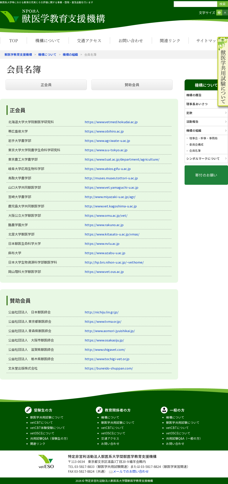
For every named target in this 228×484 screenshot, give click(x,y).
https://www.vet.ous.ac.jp (104, 271)
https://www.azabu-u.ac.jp (105, 252)
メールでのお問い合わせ (131, 471)
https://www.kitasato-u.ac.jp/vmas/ (112, 234)
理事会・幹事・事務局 (203, 138)
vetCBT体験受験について (47, 427)
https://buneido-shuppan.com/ (109, 368)
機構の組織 (70, 54)
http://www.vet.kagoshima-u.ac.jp (111, 206)
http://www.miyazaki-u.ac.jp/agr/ (110, 196)
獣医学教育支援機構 (18, 54)
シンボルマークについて (203, 158)
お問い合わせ (130, 40)
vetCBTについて (41, 422)
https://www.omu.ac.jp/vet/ (106, 215)
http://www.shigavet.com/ (105, 349)
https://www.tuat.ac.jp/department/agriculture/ (122, 159)
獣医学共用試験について (47, 417)
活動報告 (192, 121)
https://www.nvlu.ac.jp (102, 243)
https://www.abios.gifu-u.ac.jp (108, 168)
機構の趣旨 (194, 95)
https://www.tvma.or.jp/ (103, 321)
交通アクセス (89, 40)
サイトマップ (208, 40)
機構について (47, 40)
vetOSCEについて (42, 433)
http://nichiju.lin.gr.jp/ (102, 312)
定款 (189, 113)
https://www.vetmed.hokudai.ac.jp (111, 121)
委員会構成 (196, 144)
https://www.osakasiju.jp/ (104, 340)
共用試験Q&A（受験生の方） (50, 438)
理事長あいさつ (197, 104)
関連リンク (170, 40)
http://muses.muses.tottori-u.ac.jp (111, 178)
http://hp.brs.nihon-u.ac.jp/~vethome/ (114, 262)
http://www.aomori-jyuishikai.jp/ (110, 330)
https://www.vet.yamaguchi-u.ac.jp (111, 187)
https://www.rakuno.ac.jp (104, 224)
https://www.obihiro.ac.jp (104, 131)
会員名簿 (195, 150)
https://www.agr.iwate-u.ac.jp (107, 140)
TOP (13, 40)
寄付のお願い (206, 175)
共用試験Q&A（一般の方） (184, 438)
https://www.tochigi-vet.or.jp (107, 358)
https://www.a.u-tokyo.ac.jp (106, 150)
